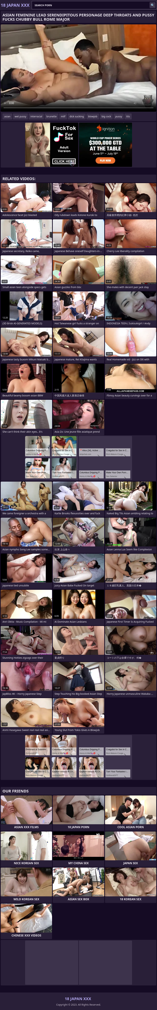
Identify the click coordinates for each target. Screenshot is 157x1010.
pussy (118, 116)
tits (128, 116)
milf (63, 116)
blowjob (92, 116)
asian (7, 116)
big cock (106, 116)
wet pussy (20, 116)
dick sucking (77, 116)
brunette (51, 116)
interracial (36, 116)
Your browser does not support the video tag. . (78, 68)
